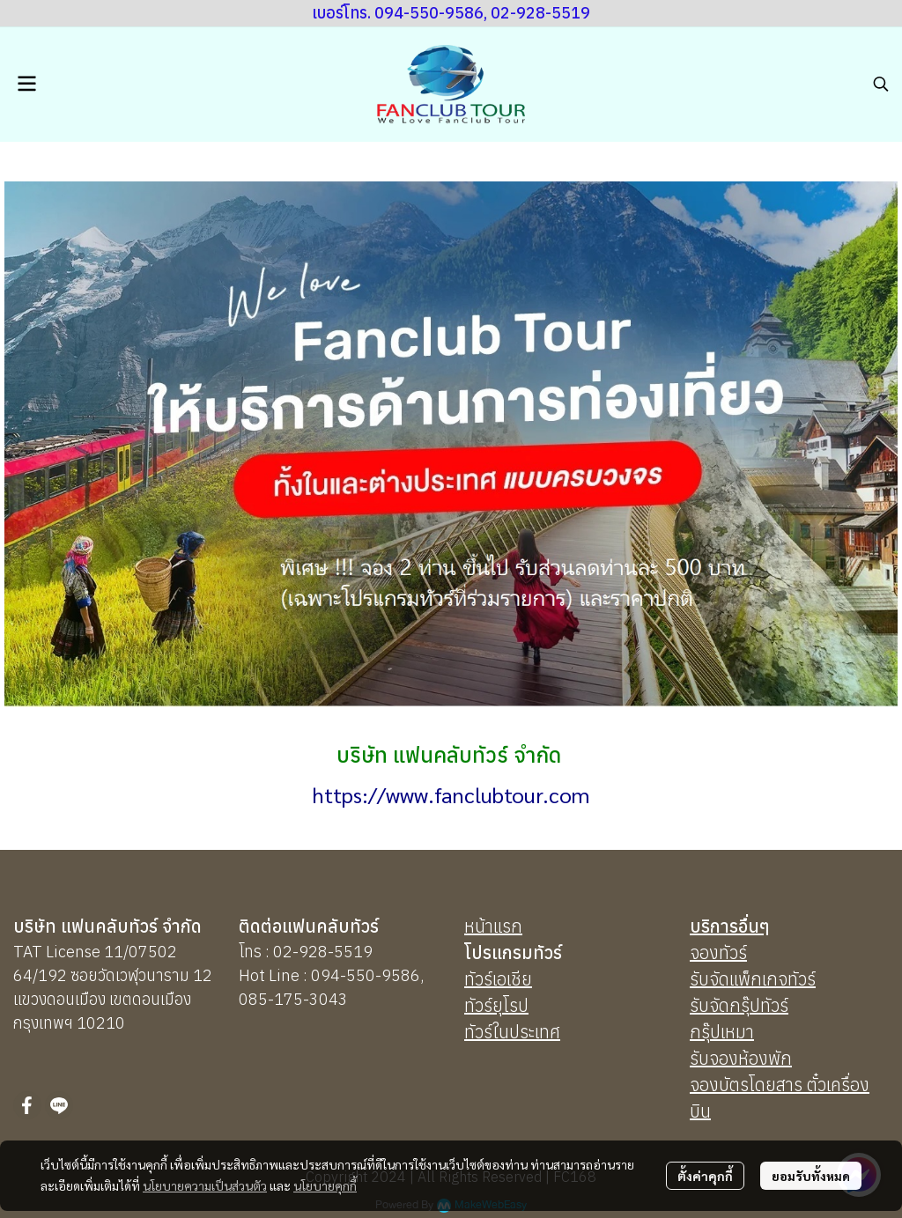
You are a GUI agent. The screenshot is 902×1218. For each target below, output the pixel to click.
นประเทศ (529, 1032)
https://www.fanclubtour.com (451, 794)
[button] (881, 83)
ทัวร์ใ (481, 1032)
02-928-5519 (323, 951)
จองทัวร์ (718, 952)
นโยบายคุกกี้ (325, 1185)
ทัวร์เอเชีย (498, 979)
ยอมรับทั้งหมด (811, 1176)
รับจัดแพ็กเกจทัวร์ (753, 979)
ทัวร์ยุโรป (496, 1005)
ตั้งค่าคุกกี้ (705, 1176)
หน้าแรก (493, 926)
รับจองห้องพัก (741, 1058)
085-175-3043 (293, 999)
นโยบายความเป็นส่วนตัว (205, 1185)
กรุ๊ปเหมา (722, 1032)
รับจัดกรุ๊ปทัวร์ (739, 1005)
